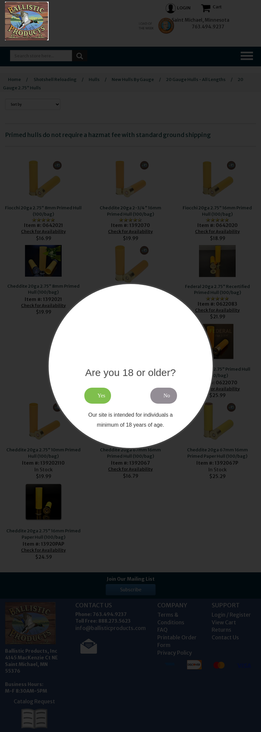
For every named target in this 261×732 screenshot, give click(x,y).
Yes (101, 395)
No (167, 395)
